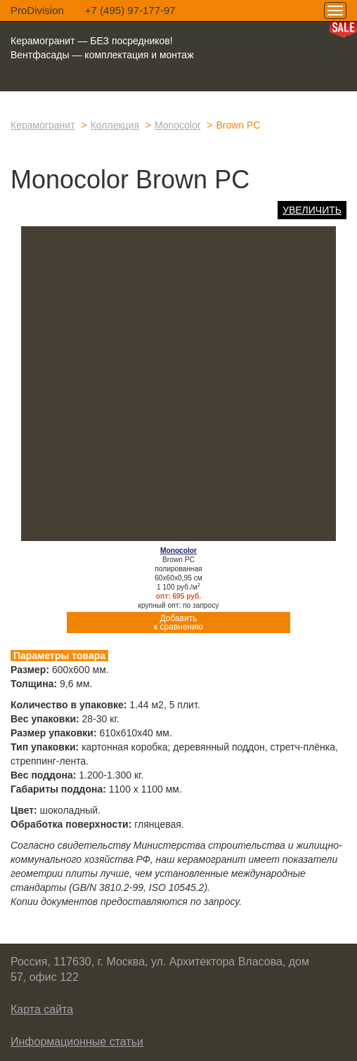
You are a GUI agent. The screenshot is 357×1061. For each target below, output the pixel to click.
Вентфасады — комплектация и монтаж (102, 54)
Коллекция (115, 125)
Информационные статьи (77, 1042)
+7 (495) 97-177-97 (130, 10)
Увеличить (312, 210)
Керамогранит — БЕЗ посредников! (92, 40)
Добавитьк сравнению (178, 622)
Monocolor (177, 125)
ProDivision (37, 10)
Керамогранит (43, 125)
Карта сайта (42, 1009)
